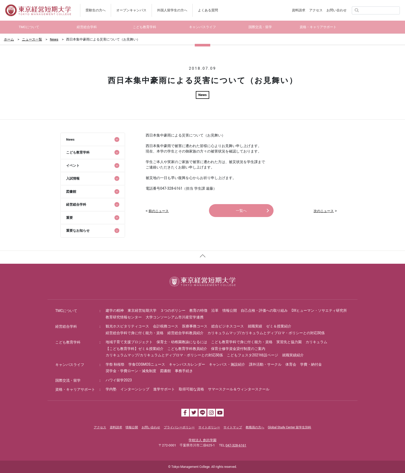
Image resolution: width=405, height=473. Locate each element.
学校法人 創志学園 (202, 440)
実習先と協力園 (289, 342)
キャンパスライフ (69, 365)
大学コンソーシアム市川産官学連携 (175, 317)
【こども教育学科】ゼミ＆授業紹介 (134, 349)
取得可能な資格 (191, 389)
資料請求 (298, 10)
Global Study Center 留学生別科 (289, 427)
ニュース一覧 (32, 39)
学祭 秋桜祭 (115, 364)
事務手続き (184, 371)
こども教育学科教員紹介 (187, 349)
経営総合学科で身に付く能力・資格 (134, 333)
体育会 (290, 364)
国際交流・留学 (68, 380)
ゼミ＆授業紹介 (278, 326)
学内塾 (111, 389)
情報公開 (229, 310)
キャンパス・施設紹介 (227, 364)
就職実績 (255, 326)
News (54, 39)
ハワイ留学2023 (119, 380)
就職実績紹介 (293, 355)
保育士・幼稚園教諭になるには (182, 342)
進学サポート (164, 389)
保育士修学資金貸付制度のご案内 (238, 349)
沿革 (215, 310)
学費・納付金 (311, 364)
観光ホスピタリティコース (127, 326)
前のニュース (159, 211)
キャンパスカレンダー (187, 364)
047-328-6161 (235, 445)
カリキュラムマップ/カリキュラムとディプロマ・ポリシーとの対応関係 (266, 333)
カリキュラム (316, 342)
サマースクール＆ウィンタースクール (238, 389)
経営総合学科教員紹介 (185, 333)
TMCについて (66, 311)
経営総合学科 (66, 326)
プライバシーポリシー (179, 427)
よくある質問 (208, 10)
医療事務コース (194, 326)
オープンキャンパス (131, 10)
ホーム (9, 39)
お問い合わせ (336, 10)
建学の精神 (115, 310)
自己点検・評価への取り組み (264, 310)
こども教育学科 (68, 342)
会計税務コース (165, 326)
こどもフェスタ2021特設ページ (252, 355)
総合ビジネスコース (227, 326)
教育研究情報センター (124, 317)
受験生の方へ (95, 10)
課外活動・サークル (265, 364)
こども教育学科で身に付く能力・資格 (241, 342)
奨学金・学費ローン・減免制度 (131, 371)
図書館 (165, 371)
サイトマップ (232, 427)
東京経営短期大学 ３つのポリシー (156, 310)
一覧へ (241, 211)
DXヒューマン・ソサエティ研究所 (319, 310)
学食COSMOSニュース (146, 364)
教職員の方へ (255, 427)
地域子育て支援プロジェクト (129, 342)
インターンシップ (134, 389)
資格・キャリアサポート (75, 389)
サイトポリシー (209, 427)
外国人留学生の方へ (172, 10)
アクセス (316, 10)
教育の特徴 (198, 310)
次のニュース (324, 211)
